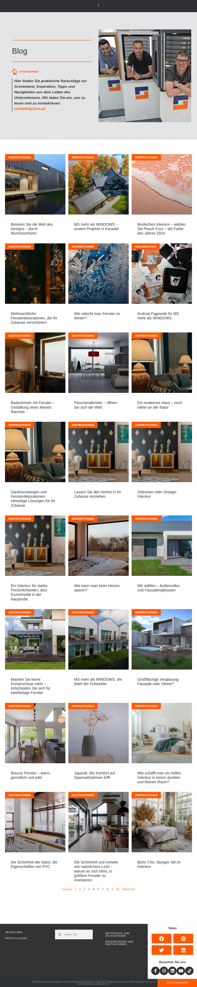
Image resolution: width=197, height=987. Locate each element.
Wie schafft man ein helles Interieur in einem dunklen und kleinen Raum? (159, 777)
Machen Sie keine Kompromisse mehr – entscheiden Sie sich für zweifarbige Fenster (30, 686)
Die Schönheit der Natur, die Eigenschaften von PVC (34, 864)
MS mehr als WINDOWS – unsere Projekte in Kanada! (96, 226)
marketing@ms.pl (29, 109)
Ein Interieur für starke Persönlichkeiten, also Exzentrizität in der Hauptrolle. (29, 592)
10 (117, 889)
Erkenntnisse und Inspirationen (119, 943)
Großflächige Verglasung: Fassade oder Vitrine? (158, 681)
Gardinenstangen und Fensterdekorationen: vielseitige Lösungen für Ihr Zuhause (33, 499)
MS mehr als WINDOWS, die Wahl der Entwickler (98, 681)
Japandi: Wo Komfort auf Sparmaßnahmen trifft (94, 775)
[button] (98, 5)
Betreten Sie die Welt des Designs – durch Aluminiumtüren (32, 228)
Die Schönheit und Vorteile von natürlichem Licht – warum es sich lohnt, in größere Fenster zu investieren (96, 871)
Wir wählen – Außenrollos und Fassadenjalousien (158, 588)
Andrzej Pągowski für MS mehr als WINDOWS (158, 315)
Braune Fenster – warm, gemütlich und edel (31, 775)
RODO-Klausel (16, 938)
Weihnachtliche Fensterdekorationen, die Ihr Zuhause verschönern (34, 318)
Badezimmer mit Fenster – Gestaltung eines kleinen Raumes (32, 407)
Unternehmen (28, 71)
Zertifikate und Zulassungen (117, 934)
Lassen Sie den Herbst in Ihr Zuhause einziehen (97, 494)
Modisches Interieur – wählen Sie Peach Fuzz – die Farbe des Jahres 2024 (161, 228)
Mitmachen (14, 932)
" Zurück (66, 889)
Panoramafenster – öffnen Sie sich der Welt (95, 405)
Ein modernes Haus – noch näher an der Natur (159, 405)
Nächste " (129, 889)
